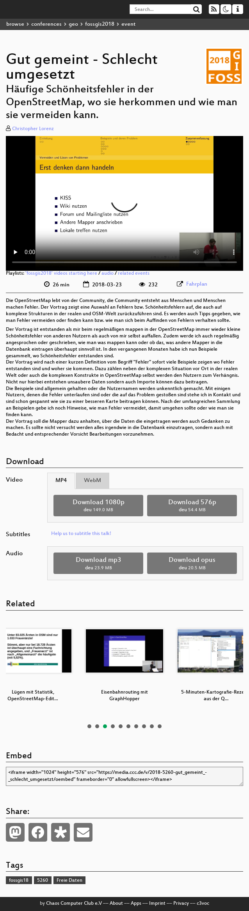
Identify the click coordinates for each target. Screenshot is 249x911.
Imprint (157, 903)
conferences (46, 24)
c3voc (203, 903)
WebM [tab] (92, 480)
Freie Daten (69, 880)
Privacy (181, 903)
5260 (42, 880)
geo (73, 24)
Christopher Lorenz (33, 129)
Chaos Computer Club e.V (74, 903)
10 (160, 726)
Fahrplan (196, 284)
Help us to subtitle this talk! (81, 534)
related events (133, 273)
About (116, 903)
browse (15, 24)
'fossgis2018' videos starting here (61, 273)
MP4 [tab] (61, 480)
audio (107, 273)
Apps (136, 903)
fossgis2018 (99, 24)
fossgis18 (18, 880)
